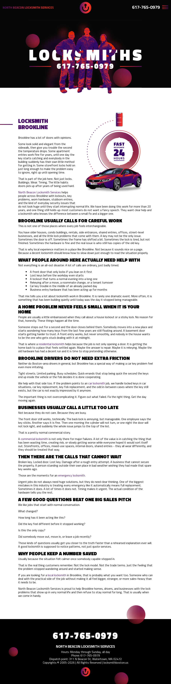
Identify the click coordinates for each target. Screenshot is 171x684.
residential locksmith (51, 344)
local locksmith (57, 575)
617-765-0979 (146, 7)
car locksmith (96, 383)
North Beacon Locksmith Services (39, 192)
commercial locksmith (34, 439)
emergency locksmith (71, 475)
